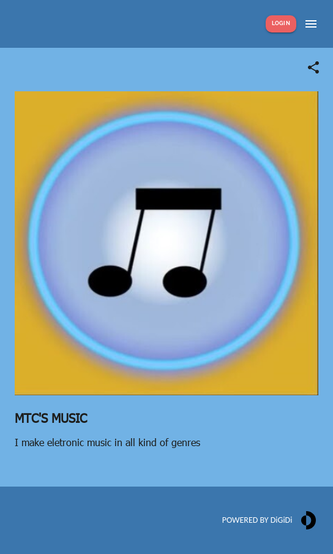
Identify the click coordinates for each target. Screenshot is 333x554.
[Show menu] (311, 24)
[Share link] (313, 67)
